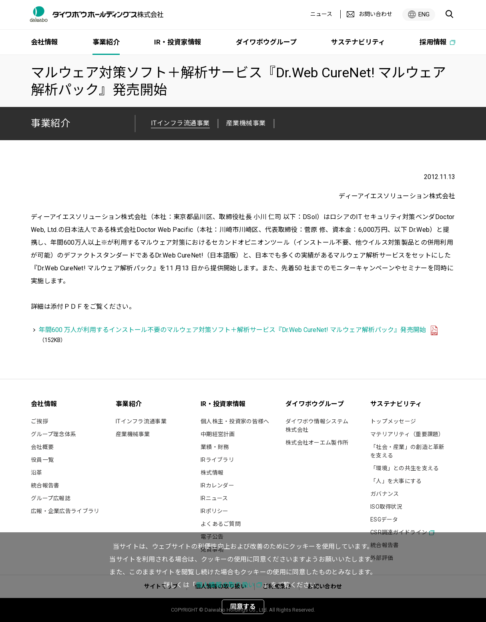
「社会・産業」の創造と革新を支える (407, 451)
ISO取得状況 (386, 506)
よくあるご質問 (221, 524)
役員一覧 (42, 460)
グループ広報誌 (50, 498)
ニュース (321, 14)
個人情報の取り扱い (225, 585)
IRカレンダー (217, 485)
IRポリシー (215, 511)
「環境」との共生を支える (404, 468)
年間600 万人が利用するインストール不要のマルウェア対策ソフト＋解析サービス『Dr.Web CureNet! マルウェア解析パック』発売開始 (232, 330)
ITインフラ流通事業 (141, 421)
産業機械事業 (246, 123)
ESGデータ (384, 519)
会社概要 (42, 447)
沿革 (36, 472)
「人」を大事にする (396, 481)
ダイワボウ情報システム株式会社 (316, 425)
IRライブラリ (217, 460)
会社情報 (44, 42)
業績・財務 (215, 447)
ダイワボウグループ (266, 42)
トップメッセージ (393, 421)
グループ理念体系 (53, 434)
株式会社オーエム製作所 (316, 442)
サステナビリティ (358, 42)
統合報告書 (45, 485)
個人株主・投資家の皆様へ (235, 421)
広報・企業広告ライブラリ (65, 511)
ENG (424, 14)
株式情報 (212, 472)
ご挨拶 (39, 421)
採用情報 (434, 42)
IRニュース (214, 498)
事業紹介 (50, 123)
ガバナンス (384, 494)
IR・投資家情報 (177, 42)
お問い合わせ (375, 14)
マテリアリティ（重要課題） (407, 434)
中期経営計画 (218, 434)
